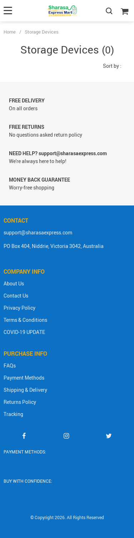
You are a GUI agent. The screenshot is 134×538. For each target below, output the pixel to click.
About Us (14, 283)
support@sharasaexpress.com (38, 232)
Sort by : (112, 65)
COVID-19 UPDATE (24, 332)
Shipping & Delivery (25, 389)
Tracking (13, 414)
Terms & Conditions (25, 319)
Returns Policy (20, 402)
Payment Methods (24, 377)
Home (10, 32)
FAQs (10, 365)
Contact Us (16, 295)
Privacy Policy (19, 307)
